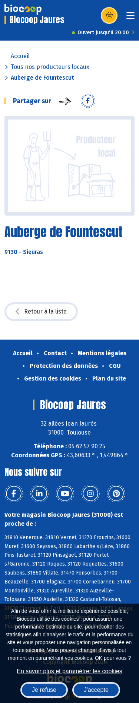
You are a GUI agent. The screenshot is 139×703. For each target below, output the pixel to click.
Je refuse (44, 690)
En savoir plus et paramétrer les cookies (69, 671)
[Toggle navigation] (130, 18)
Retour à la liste (41, 311)
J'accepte (96, 690)
